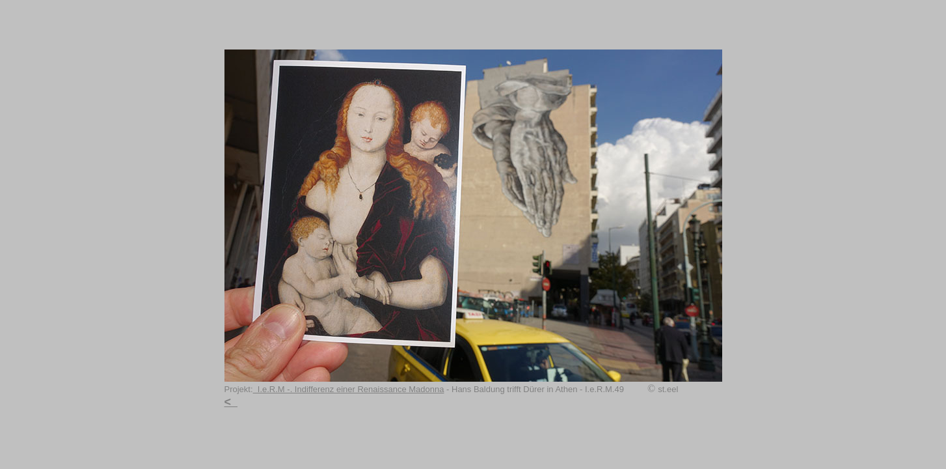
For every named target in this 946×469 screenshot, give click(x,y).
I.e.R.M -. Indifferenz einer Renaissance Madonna (348, 389)
